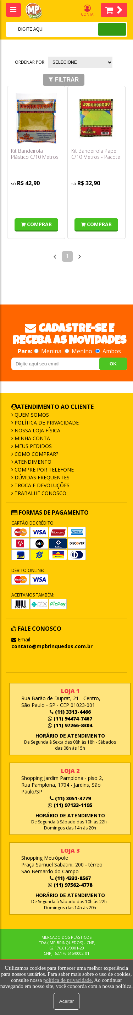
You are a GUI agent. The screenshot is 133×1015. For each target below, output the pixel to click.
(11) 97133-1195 (70, 805)
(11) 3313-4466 (70, 711)
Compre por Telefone (43, 469)
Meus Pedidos (32, 446)
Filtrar (64, 80)
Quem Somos (31, 414)
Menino (79, 351)
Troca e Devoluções (41, 485)
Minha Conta (31, 438)
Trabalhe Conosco (39, 493)
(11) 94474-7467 (70, 718)
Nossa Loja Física (36, 430)
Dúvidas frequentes (41, 477)
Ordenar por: (30, 62)
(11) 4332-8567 (70, 878)
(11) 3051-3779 (70, 798)
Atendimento (32, 461)
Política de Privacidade (46, 422)
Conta (87, 11)
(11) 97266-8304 (70, 725)
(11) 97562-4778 (70, 884)
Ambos (108, 351)
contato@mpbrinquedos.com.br (52, 646)
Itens (114, 10)
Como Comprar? (35, 454)
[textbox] (42, 29)
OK (113, 363)
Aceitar (66, 1001)
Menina (48, 351)
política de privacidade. (68, 980)
